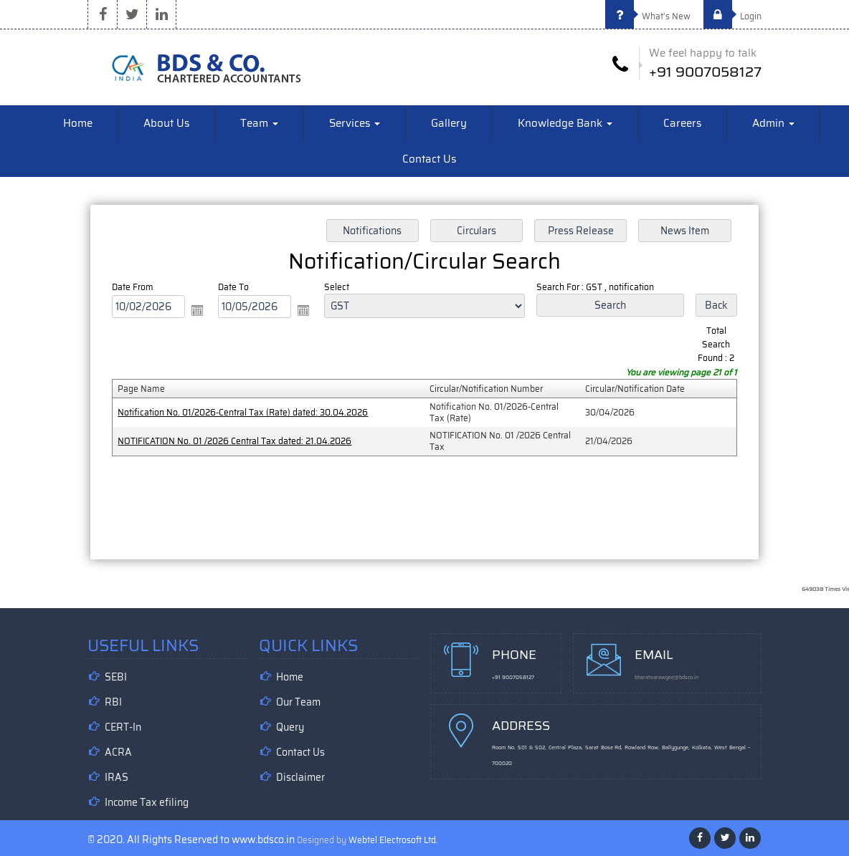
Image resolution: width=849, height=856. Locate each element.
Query (290, 727)
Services (354, 123)
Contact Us (429, 159)
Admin (773, 123)
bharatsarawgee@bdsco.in (666, 677)
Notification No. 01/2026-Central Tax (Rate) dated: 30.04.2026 (244, 412)
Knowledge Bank (565, 123)
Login (732, 16)
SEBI (116, 677)
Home (78, 123)
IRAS (116, 777)
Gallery (449, 123)
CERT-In (123, 727)
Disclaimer (300, 777)
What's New (648, 16)
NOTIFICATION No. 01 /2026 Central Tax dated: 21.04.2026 (235, 441)
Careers (682, 123)
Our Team (298, 702)
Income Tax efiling (147, 802)
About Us (166, 123)
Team (259, 123)
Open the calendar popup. (198, 310)
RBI (113, 702)
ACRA (118, 752)
